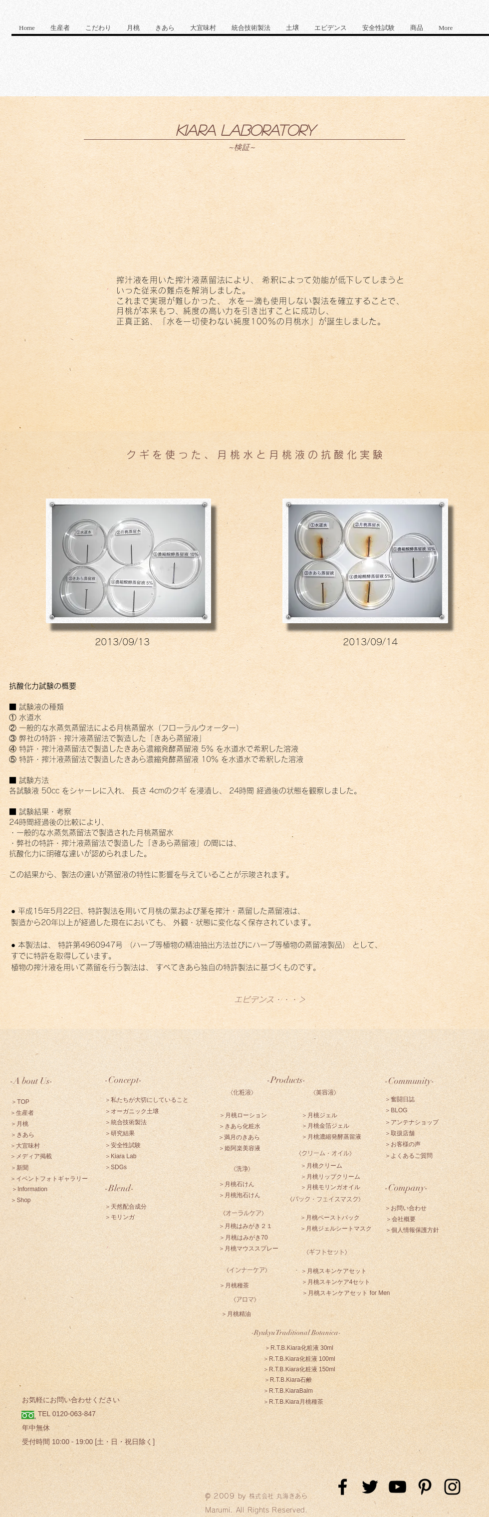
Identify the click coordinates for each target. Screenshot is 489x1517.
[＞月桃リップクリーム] (330, 1176)
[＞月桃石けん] (236, 1184)
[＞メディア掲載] (31, 1156)
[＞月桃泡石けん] (239, 1195)
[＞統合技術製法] (126, 1122)
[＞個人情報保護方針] (412, 1230)
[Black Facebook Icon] (342, 1487)
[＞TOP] (20, 1101)
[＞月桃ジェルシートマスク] (336, 1228)
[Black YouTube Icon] (397, 1487)
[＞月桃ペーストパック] (330, 1217)
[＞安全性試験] (123, 1145)
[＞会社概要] (400, 1219)
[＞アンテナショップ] (412, 1122)
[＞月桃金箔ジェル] (325, 1125)
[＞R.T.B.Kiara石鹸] (288, 1379)
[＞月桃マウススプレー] (248, 1248)
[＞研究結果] (120, 1133)
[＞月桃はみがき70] (243, 1237)
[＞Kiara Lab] (120, 1156)
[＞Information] (29, 1189)
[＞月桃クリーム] (321, 1165)
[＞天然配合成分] (126, 1206)
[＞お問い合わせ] (406, 1208)
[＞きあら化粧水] (239, 1126)
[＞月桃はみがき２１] (245, 1226)
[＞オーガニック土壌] (132, 1111)
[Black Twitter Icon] (370, 1487)
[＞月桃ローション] (243, 1115)
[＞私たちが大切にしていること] (147, 1099)
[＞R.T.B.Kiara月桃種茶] (293, 1401)
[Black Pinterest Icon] (425, 1487)
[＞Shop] (20, 1200)
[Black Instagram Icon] (452, 1487)
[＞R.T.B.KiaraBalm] (288, 1390)
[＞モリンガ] (120, 1217)
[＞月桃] (19, 1123)
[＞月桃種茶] (234, 1285)
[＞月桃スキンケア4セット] (336, 1281)
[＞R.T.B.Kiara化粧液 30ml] (299, 1347)
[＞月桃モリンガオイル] (330, 1187)
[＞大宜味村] (25, 1145)
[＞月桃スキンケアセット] (334, 1270)
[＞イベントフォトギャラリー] (49, 1178)
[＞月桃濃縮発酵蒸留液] (331, 1136)
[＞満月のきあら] (239, 1137)
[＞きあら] (22, 1134)
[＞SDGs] (116, 1167)
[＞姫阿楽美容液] (239, 1148)
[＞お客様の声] (403, 1144)
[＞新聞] (19, 1167)
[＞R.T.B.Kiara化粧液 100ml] (299, 1358)
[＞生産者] (22, 1112)
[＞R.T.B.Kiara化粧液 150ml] (299, 1369)
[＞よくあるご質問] (409, 1155)
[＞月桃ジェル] (319, 1115)
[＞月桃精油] (235, 1313)
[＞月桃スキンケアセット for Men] (346, 1292)
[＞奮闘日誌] (400, 1099)
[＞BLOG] (396, 1110)
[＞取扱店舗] (400, 1133)
